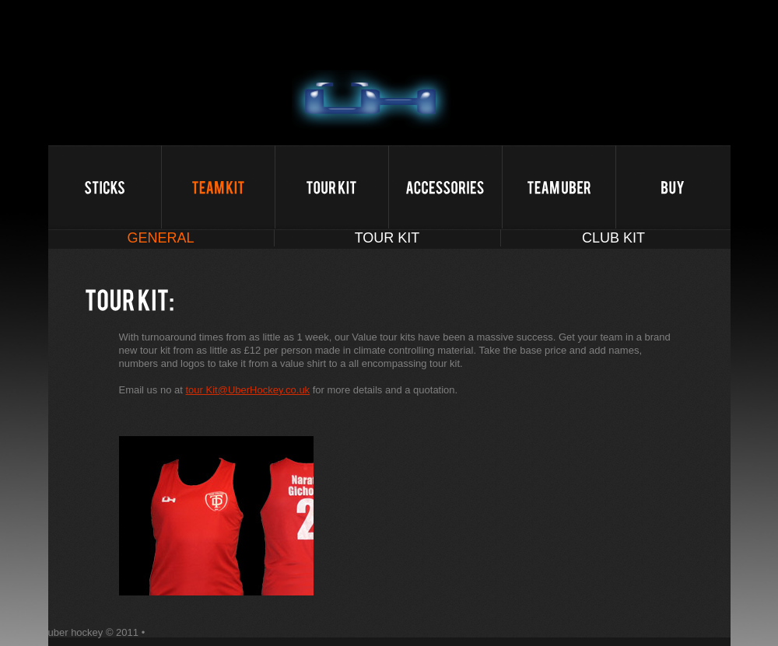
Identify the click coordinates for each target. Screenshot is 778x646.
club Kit (613, 238)
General (160, 238)
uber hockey (371, 102)
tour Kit (387, 238)
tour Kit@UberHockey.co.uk (248, 390)
